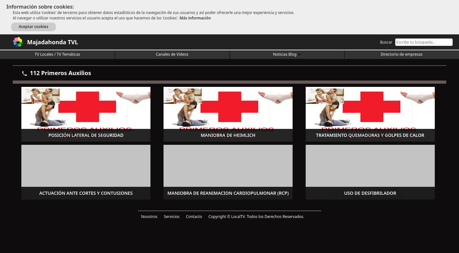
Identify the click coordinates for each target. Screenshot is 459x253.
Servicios (171, 216)
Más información (195, 18)
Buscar (386, 42)
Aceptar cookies (33, 26)
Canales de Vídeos (172, 54)
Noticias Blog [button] (287, 54)
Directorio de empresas (401, 54)
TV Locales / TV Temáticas (57, 54)
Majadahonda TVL (52, 42)
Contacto (194, 216)
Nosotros (149, 216)
